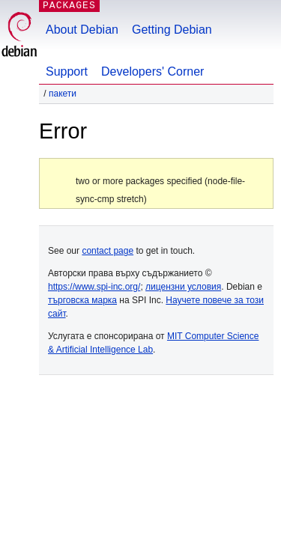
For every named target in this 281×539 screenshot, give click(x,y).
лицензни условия (183, 286)
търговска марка (82, 300)
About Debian (82, 29)
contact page (107, 251)
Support (67, 71)
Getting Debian (172, 29)
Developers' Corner (152, 71)
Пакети (62, 93)
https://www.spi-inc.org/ (94, 286)
